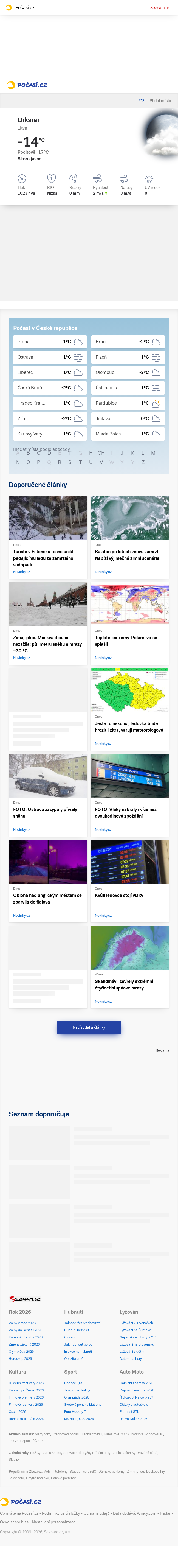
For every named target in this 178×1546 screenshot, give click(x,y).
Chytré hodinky (37, 1478)
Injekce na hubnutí (78, 1352)
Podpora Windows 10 (147, 1434)
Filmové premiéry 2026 (26, 1397)
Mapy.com (42, 1434)
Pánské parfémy (63, 1478)
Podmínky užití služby (61, 1513)
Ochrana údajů (96, 1513)
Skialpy (14, 1459)
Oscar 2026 (17, 1412)
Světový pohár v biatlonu (82, 1405)
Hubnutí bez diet (76, 1330)
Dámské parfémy (111, 1472)
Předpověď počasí (66, 1434)
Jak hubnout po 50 (78, 1344)
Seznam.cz (159, 7)
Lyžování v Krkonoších (136, 1323)
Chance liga (73, 1383)
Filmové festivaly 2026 (26, 1405)
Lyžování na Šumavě (135, 1330)
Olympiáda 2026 (21, 1352)
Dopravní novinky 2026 (137, 1390)
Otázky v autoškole (134, 1405)
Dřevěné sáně (146, 1453)
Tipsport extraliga (77, 1390)
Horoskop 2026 (20, 1359)
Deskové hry (156, 1472)
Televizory (16, 1478)
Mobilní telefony (55, 1472)
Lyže (86, 1453)
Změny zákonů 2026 (24, 1344)
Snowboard (72, 1453)
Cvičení (69, 1337)
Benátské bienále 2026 (26, 1419)
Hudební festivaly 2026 (26, 1383)
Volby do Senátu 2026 (25, 1330)
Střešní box (100, 1453)
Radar (165, 1513)
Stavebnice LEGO (83, 1472)
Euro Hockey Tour (77, 1412)
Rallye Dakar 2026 (133, 1419)
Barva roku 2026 (116, 1434)
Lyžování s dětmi (132, 1352)
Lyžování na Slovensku (137, 1344)
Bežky (34, 1453)
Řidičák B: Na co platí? (136, 1397)
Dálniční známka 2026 (136, 1383)
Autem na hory (131, 1359)
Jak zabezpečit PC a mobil (29, 1441)
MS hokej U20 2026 (79, 1419)
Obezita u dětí (74, 1359)
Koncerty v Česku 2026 (26, 1390)
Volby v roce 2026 (22, 1323)
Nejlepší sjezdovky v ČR (138, 1337)
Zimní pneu (135, 1472)
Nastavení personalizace (53, 1522)
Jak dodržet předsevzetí (82, 1323)
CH (101, 453)
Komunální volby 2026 (26, 1337)
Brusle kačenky (122, 1453)
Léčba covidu (92, 1434)
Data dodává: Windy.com (134, 1513)
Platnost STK (129, 1412)
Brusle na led (51, 1453)
